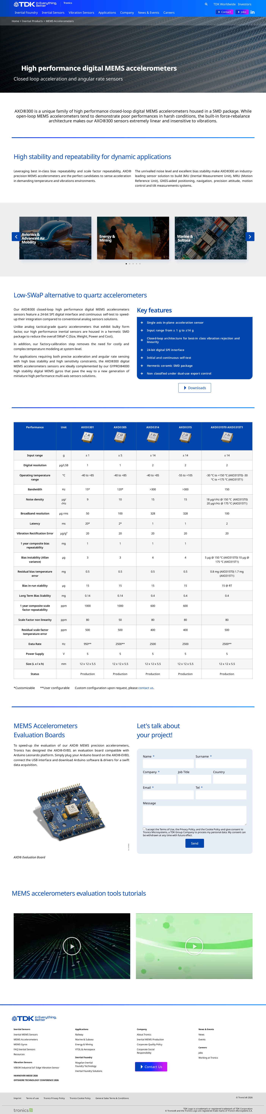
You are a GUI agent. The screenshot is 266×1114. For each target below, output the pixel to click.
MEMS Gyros (20, 1044)
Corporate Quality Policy (149, 1044)
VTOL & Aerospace (85, 1049)
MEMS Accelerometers (26, 1039)
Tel (198, 788)
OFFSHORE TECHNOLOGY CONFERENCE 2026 (36, 1080)
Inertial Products (32, 21)
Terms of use (32, 1098)
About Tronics (144, 1034)
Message (149, 803)
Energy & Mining (84, 1044)
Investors (244, 4)
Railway (79, 1034)
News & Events (149, 12)
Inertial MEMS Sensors (26, 1034)
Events (202, 1039)
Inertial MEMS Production (150, 1039)
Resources (19, 1054)
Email (147, 788)
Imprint (17, 1098)
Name (147, 756)
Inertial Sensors (54, 12)
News (201, 1034)
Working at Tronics (208, 1057)
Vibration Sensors (82, 12)
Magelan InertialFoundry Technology (85, 1064)
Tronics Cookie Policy (80, 1098)
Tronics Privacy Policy (54, 1098)
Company (128, 12)
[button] (206, 4)
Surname (203, 756)
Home (15, 21)
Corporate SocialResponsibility (146, 1051)
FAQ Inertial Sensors (24, 1049)
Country (219, 772)
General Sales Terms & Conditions (112, 1098)
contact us (145, 688)
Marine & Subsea (84, 1039)
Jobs (201, 1052)
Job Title (183, 772)
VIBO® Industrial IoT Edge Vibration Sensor (36, 1067)
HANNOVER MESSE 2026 (26, 1075)
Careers (170, 12)
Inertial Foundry (27, 12)
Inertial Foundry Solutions (88, 1071)
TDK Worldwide (224, 4)
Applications (108, 12)
